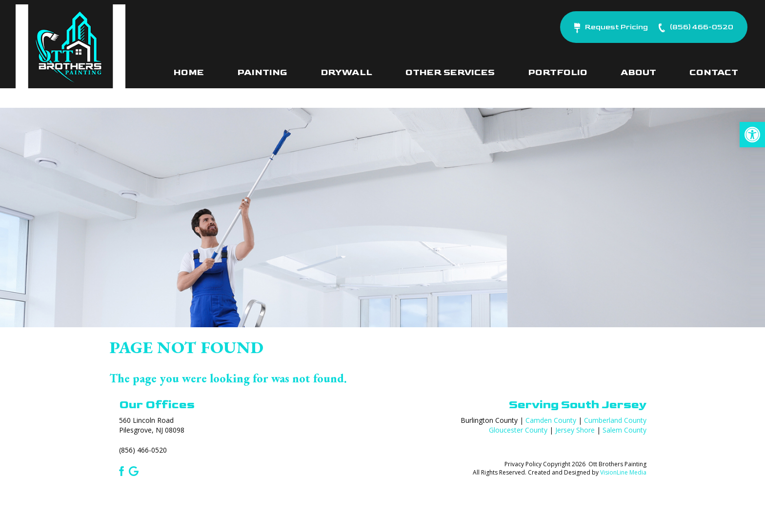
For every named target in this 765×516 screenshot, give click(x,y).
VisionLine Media (623, 472)
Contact (713, 72)
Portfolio (557, 72)
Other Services (450, 72)
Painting (262, 72)
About (638, 72)
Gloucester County (518, 430)
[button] (752, 134)
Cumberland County (615, 420)
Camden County (550, 420)
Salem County (624, 430)
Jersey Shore (575, 430)
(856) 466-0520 (143, 450)
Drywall (346, 72)
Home (189, 72)
